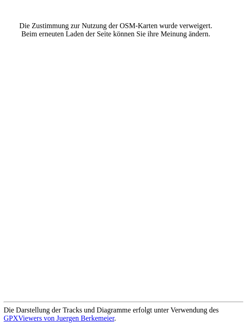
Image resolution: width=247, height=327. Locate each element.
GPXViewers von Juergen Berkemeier (59, 318)
